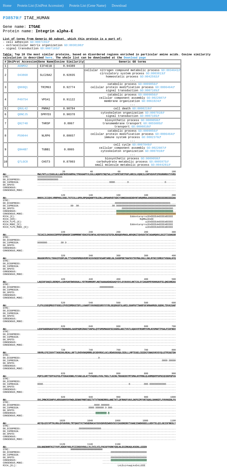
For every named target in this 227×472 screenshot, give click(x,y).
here (48, 57)
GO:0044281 (160, 165)
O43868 (23, 75)
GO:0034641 (170, 70)
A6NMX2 (23, 66)
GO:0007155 (39, 42)
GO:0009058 (150, 120)
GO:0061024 (151, 101)
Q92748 (23, 123)
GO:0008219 (141, 108)
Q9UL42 (23, 108)
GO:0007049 (141, 144)
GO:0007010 (154, 112)
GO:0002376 (151, 137)
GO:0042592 (149, 76)
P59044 (23, 135)
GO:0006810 (141, 126)
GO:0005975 (158, 161)
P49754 (23, 99)
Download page (135, 57)
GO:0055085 (152, 123)
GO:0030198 (73, 45)
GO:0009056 (147, 84)
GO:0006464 (165, 87)
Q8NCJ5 (23, 114)
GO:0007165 (49, 48)
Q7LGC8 (23, 161)
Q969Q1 (23, 87)
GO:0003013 (155, 73)
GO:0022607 (156, 98)
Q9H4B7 (23, 149)
